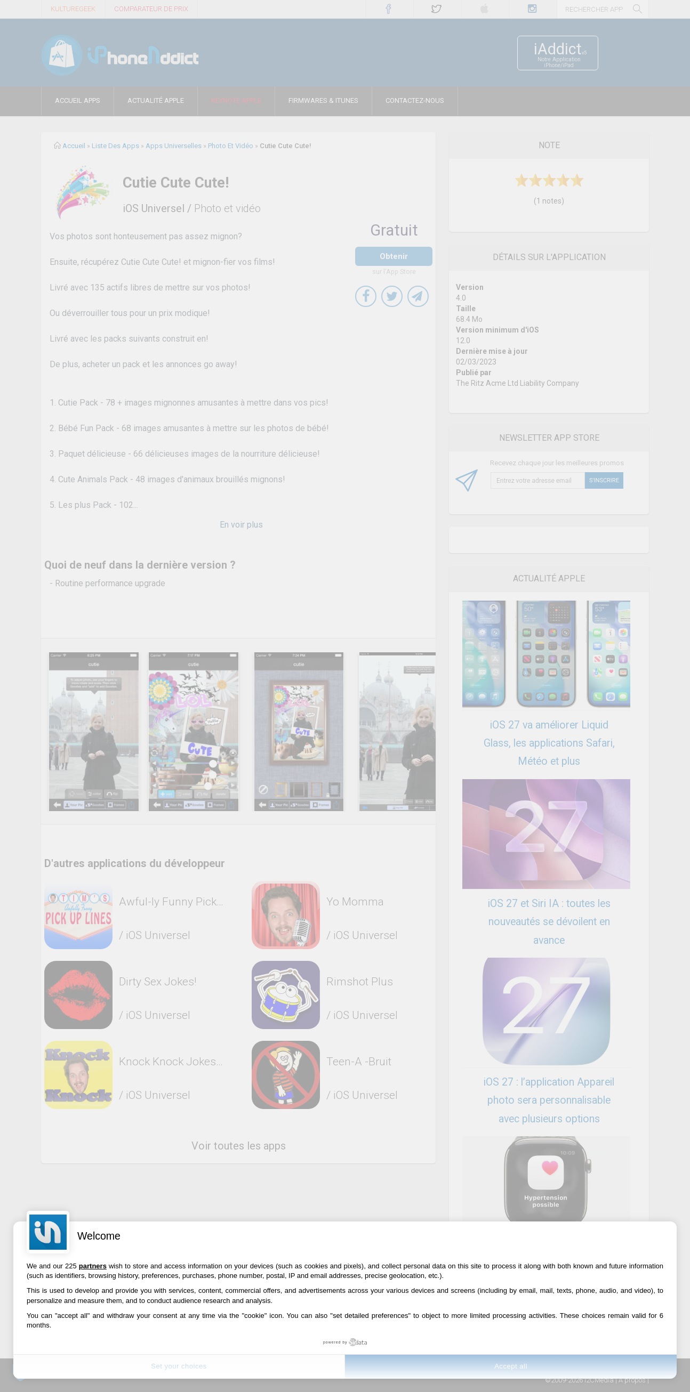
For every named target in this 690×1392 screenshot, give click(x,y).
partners (93, 1266)
